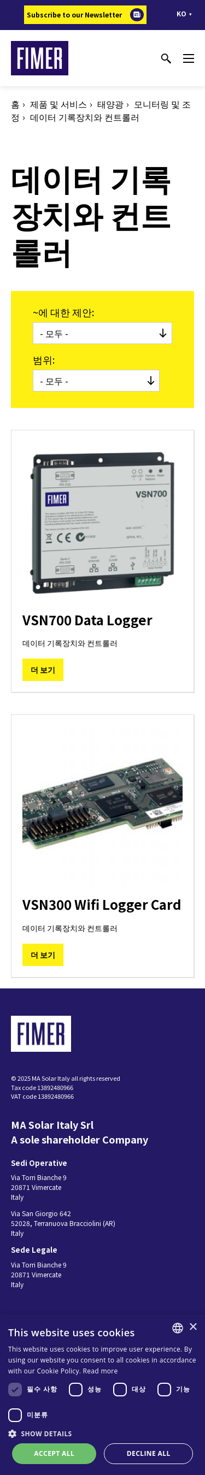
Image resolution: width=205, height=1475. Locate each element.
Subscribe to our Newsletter (74, 14)
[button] (102, 1433)
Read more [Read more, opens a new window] (100, 1371)
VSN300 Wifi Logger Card (101, 904)
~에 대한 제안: (63, 312)
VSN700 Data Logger (87, 619)
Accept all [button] (54, 1453)
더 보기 (43, 669)
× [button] (193, 1327)
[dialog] (102, 1394)
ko (181, 13)
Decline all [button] (149, 1453)
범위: (44, 359)
